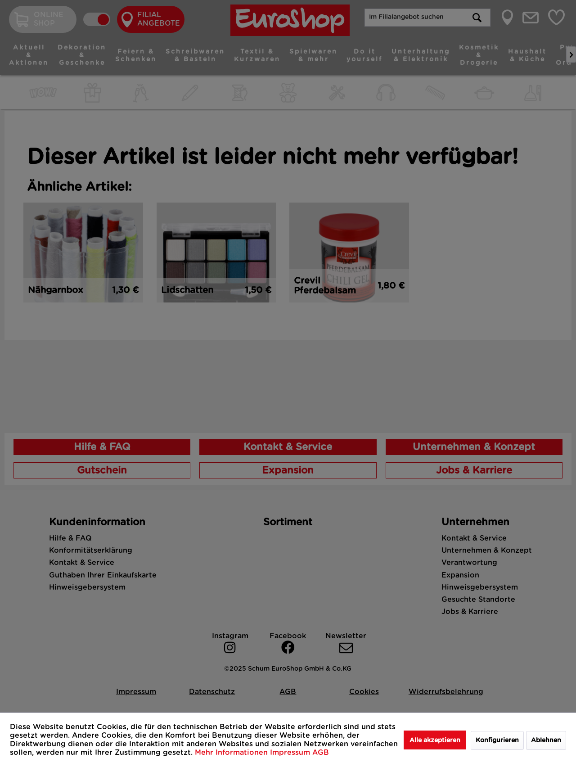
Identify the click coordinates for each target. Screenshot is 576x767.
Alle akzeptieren (435, 740)
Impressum (291, 752)
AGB (320, 752)
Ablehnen (546, 740)
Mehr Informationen (232, 752)
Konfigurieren (497, 740)
